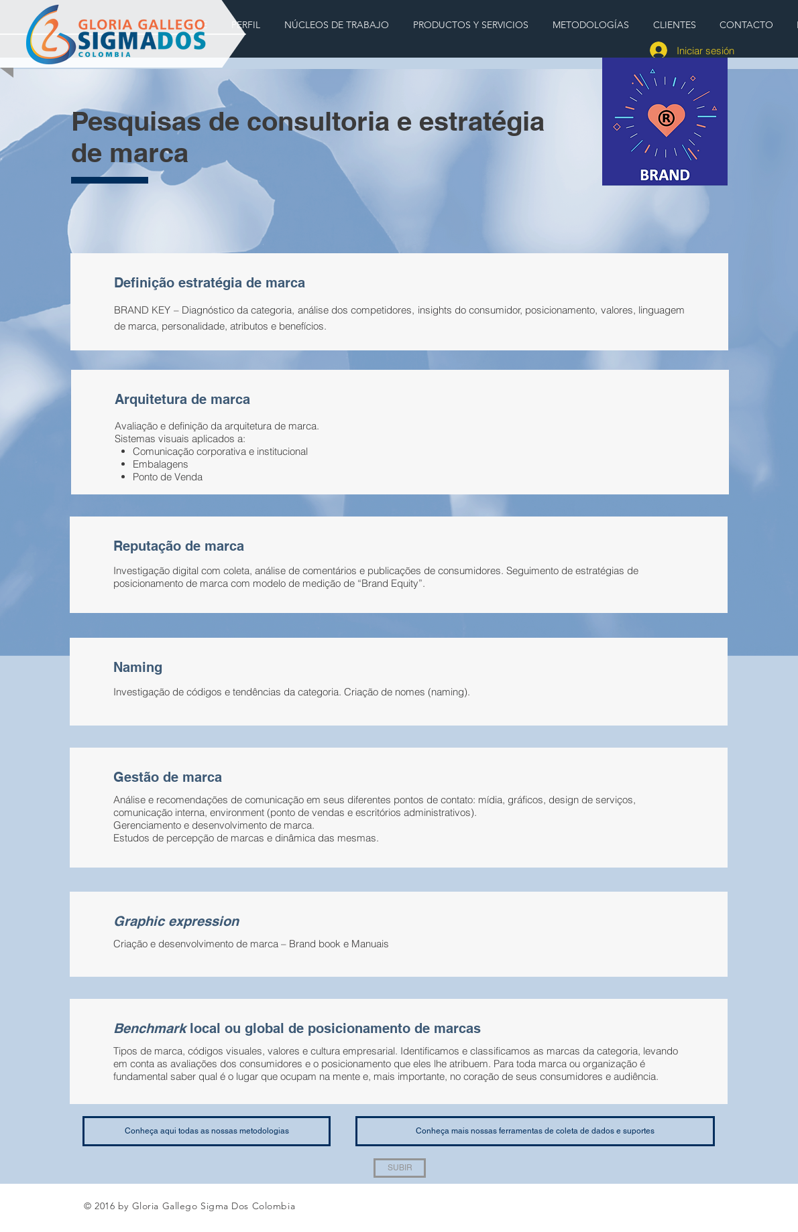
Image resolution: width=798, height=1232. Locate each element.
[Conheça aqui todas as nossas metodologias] (206, 1131)
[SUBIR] (400, 1168)
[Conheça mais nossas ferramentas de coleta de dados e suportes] (535, 1131)
